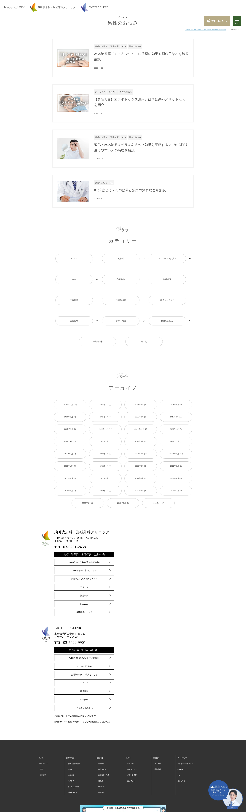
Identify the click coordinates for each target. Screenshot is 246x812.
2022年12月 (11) (140, 432)
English (179, 744)
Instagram (84, 582)
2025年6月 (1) (176, 383)
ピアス (74, 258)
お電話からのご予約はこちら (84, 557)
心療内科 (121, 275)
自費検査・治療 (105, 750)
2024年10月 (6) (176, 407)
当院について (45, 739)
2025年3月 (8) (141, 395)
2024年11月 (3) (140, 407)
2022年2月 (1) (141, 457)
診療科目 (101, 733)
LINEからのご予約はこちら (84, 549)
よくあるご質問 (74, 761)
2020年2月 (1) (176, 470)
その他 (144, 324)
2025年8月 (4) (105, 383)
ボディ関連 (120, 308)
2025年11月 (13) (70, 383)
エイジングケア (167, 291)
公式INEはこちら (84, 643)
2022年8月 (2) (141, 445)
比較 (178, 750)
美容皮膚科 (103, 744)
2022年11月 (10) (176, 432)
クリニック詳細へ (84, 683)
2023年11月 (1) (176, 420)
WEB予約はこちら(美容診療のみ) (84, 635)
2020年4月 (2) (141, 470)
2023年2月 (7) (70, 432)
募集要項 (158, 744)
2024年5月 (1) (141, 420)
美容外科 (74, 291)
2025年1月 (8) (70, 407)
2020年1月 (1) (88, 482)
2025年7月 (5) (141, 383)
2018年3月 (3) (123, 482)
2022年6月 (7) (70, 457)
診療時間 (84, 574)
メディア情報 (133, 750)
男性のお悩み (167, 308)
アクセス (84, 566)
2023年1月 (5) (105, 432)
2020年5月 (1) (105, 470)
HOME (42, 733)
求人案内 (158, 739)
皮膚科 (120, 258)
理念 (42, 744)
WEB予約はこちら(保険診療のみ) (84, 541)
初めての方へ (72, 733)
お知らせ (131, 739)
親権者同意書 (73, 766)
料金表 (70, 744)
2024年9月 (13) (70, 420)
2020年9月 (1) (176, 457)
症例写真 (102, 766)
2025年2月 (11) (176, 395)
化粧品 (101, 755)
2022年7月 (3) (176, 445)
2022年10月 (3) (70, 445)
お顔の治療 (120, 291)
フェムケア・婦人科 (167, 258)
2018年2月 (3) (158, 482)
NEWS (129, 733)
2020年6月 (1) (70, 470)
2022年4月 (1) (105, 457)
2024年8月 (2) (105, 420)
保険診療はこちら (84, 590)
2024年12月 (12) (105, 407)
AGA (74, 275)
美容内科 (102, 761)
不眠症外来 (97, 324)
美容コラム (132, 755)
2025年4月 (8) (105, 395)
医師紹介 (44, 750)
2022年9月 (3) (105, 445)
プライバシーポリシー (186, 739)
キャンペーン (133, 744)
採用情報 (157, 733)
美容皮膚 (74, 308)
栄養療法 (167, 275)
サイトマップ (182, 733)
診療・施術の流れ (75, 739)
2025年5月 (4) (70, 395)
